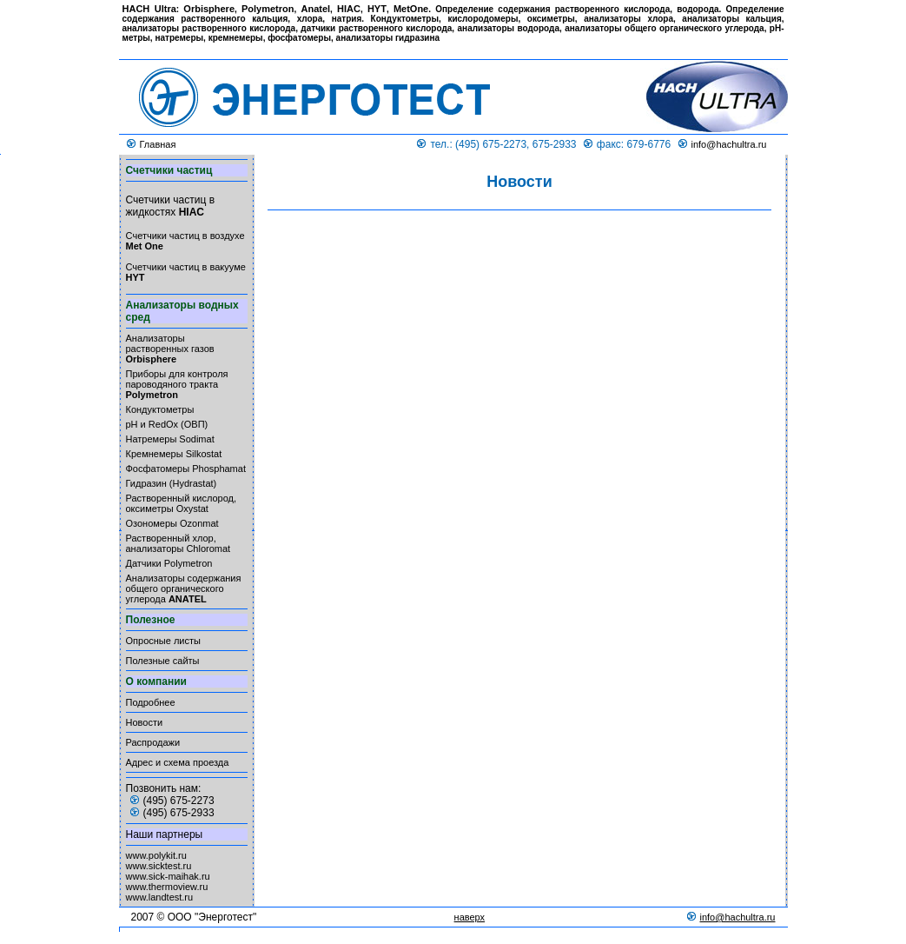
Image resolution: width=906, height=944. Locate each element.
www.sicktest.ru (159, 866)
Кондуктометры (160, 409)
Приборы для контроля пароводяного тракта (177, 384)
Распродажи (153, 742)
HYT (377, 8)
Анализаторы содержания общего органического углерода (183, 588)
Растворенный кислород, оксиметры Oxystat (181, 503)
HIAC (348, 8)
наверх (470, 917)
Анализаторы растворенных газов (170, 348)
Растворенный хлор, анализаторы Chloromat (178, 543)
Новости (144, 722)
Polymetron (267, 8)
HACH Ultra (149, 8)
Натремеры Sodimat (170, 439)
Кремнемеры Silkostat (174, 454)
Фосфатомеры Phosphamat (186, 468)
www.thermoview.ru (167, 886)
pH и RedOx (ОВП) (167, 424)
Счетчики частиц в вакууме (186, 267)
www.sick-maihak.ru (168, 876)
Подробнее (150, 702)
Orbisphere (209, 8)
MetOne (410, 8)
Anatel (315, 8)
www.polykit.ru (156, 855)
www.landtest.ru (160, 897)
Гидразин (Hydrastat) (171, 483)
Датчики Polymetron (169, 563)
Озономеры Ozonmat (172, 523)
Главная (158, 144)
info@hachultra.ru (729, 144)
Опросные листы (163, 640)
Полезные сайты (163, 660)
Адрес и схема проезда (177, 762)
